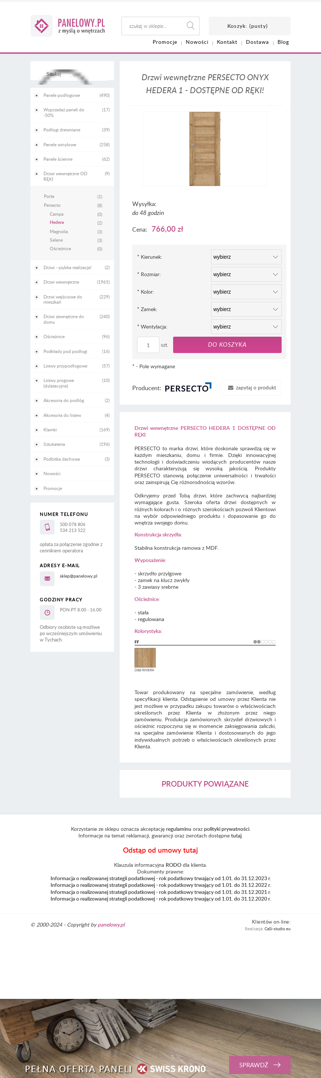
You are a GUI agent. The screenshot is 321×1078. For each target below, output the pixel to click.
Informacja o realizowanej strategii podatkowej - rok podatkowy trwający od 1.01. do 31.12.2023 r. (161, 878)
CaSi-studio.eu (278, 928)
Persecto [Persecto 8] (52, 205)
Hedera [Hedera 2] (57, 222)
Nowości (52, 473)
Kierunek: (149, 256)
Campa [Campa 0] (57, 213)
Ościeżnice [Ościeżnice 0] (60, 248)
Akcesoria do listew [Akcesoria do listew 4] (62, 415)
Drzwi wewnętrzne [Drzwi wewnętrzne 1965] (61, 282)
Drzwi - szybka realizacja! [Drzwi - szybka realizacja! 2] (67, 267)
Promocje (52, 488)
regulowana (151, 619)
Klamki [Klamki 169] (50, 429)
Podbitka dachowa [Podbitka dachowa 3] (61, 459)
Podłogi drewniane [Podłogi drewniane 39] (61, 130)
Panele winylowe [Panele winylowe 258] (59, 144)
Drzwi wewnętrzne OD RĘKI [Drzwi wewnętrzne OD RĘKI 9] (65, 176)
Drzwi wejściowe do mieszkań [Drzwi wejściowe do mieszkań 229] (62, 299)
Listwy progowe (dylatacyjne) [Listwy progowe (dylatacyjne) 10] (58, 382)
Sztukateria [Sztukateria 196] (54, 444)
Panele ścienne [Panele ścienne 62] (57, 159)
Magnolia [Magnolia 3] (59, 231)
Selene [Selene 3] (56, 239)
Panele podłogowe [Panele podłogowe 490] (61, 95)
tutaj (236, 835)
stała (143, 612)
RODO (173, 864)
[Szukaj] (70, 77)
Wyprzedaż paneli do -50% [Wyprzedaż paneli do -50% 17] (63, 112)
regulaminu (178, 828)
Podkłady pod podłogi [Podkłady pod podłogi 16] (65, 351)
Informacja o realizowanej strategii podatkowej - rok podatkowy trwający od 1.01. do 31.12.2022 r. (161, 884)
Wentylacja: (152, 326)
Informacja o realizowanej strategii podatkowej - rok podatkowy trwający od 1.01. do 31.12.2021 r (160, 891)
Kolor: (145, 291)
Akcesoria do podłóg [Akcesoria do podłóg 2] (63, 400)
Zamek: (147, 309)
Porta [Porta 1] (49, 196)
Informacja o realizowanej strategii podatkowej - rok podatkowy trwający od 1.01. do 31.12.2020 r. (161, 898)
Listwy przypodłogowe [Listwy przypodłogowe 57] (65, 366)
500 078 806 (72, 524)
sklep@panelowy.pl (78, 576)
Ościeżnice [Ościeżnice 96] (54, 336)
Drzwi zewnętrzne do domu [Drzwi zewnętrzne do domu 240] (63, 318)
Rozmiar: (149, 274)
